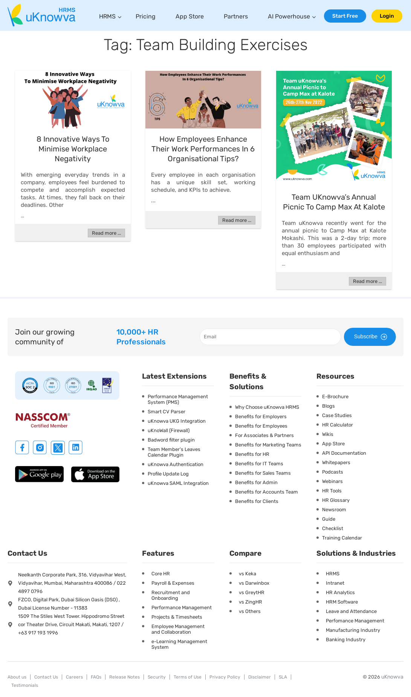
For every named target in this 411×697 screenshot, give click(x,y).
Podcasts (332, 472)
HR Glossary (336, 500)
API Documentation (344, 453)
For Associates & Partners (264, 435)
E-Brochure (335, 396)
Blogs (328, 406)
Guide (328, 519)
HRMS (107, 16)
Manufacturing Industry (353, 630)
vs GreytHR (251, 592)
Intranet (335, 583)
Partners (236, 16)
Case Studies (337, 415)
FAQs (96, 677)
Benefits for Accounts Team (266, 492)
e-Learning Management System (179, 644)
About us (17, 677)
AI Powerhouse (289, 16)
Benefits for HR (252, 454)
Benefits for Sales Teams (263, 473)
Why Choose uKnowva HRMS (267, 407)
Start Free (345, 16)
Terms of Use (188, 677)
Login (387, 16)
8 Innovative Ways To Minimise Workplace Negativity (73, 149)
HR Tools (332, 491)
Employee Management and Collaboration (178, 629)
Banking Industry (345, 639)
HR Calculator (337, 425)
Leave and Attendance (351, 611)
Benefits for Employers (261, 416)
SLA (283, 677)
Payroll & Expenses (172, 583)
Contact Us (46, 677)
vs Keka (247, 573)
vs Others (250, 611)
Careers (74, 677)
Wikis (327, 434)
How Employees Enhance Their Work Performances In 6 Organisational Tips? (203, 149)
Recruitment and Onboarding (170, 595)
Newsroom (334, 509)
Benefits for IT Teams (259, 463)
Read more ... (106, 233)
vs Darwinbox (254, 583)
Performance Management (181, 607)
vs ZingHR (250, 602)
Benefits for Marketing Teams (268, 445)
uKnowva (392, 677)
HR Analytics (340, 592)
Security (157, 677)
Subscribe (372, 336)
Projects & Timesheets (176, 617)
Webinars (332, 481)
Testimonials (24, 685)
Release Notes (124, 677)
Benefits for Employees (261, 426)
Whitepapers (336, 462)
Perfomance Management (355, 621)
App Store (190, 16)
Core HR (160, 573)
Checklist (332, 528)
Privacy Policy (224, 677)
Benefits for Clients (256, 501)
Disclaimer (259, 677)
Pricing (146, 16)
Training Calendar (342, 538)
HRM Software (342, 602)
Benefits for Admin (256, 482)
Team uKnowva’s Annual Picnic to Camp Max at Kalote (334, 202)
